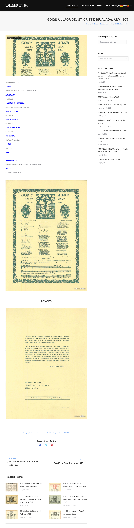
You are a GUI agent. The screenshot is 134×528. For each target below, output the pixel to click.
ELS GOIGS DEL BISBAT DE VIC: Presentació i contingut (31, 485)
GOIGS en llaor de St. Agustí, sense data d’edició (73, 512)
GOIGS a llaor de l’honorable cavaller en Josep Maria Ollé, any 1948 (75, 499)
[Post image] (12, 487)
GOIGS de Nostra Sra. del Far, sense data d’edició (112, 121)
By (50, 433)
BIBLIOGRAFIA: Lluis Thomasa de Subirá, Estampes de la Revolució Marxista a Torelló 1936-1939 (112, 76)
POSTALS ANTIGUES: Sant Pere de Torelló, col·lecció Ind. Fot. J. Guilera (113, 150)
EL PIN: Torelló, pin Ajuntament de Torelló (112, 131)
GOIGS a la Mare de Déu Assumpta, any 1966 (111, 140)
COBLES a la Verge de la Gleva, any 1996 (112, 105)
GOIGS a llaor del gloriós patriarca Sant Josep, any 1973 (74, 485)
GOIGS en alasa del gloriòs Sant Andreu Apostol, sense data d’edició (111, 88)
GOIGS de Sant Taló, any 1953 (108, 97)
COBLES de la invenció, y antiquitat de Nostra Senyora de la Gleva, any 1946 (31, 499)
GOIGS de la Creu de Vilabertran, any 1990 (112, 112)
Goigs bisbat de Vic (14, 38)
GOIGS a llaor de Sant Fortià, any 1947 (111, 159)
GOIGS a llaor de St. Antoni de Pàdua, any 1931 (30, 512)
